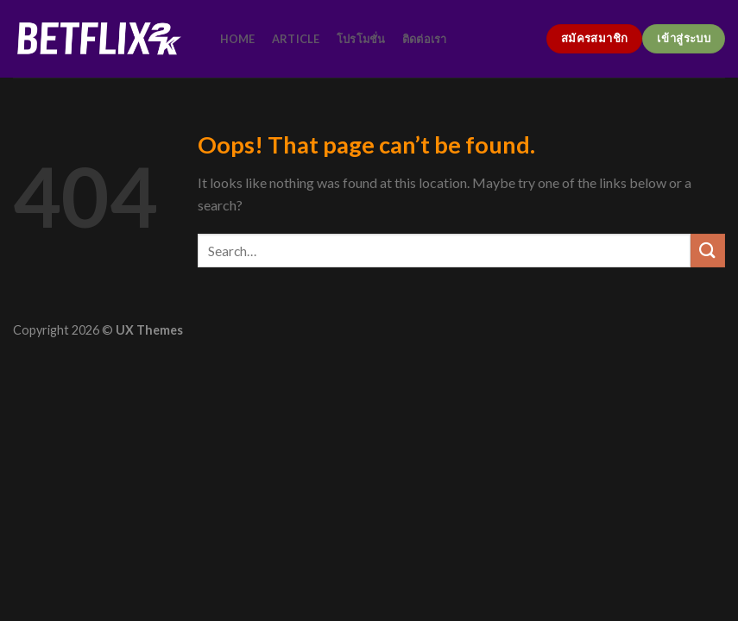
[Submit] (708, 250)
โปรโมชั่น (361, 39)
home (237, 39)
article (296, 39)
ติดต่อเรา (424, 39)
